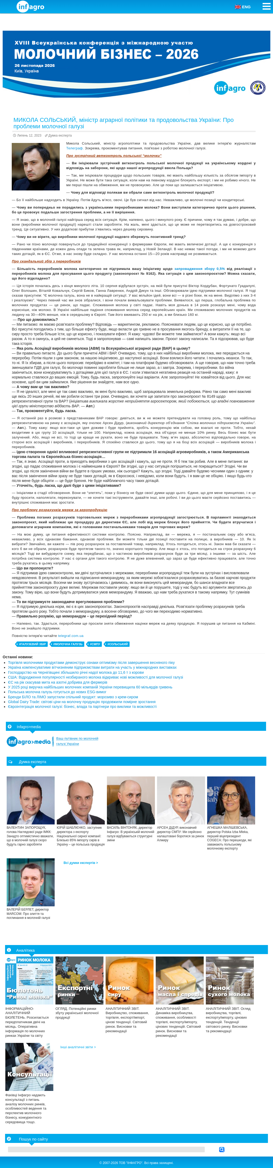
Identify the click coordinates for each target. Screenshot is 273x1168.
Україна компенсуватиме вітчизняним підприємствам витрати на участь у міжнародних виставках (92, 667)
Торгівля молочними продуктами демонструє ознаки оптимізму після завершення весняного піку (91, 662)
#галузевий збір (32, 644)
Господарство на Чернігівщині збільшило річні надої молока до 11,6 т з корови (76, 672)
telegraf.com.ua (71, 636)
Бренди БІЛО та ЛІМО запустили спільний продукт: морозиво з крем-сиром (73, 697)
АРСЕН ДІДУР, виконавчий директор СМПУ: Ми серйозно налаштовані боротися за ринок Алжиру (180, 834)
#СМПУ (95, 644)
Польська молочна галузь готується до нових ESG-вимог (57, 692)
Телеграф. (75, 148)
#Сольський (117, 644)
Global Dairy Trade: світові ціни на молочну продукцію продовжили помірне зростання (82, 702)
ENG (243, 7)
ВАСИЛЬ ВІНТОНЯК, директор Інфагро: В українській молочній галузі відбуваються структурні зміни (130, 834)
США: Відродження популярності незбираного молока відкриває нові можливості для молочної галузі (95, 677)
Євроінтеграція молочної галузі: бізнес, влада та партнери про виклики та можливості (82, 706)
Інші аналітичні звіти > (78, 1047)
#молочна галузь (68, 644)
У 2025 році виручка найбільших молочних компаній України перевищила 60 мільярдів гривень (90, 687)
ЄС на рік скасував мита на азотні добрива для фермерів (57, 682)
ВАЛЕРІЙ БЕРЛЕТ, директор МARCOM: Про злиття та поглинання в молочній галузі (28, 914)
